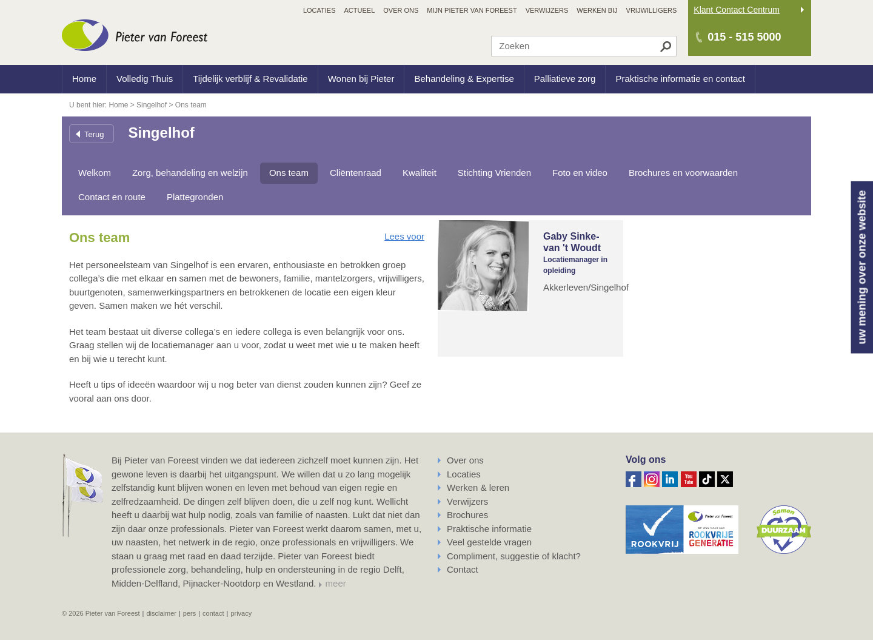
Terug (94, 134)
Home (84, 78)
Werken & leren (478, 487)
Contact (462, 569)
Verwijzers (467, 501)
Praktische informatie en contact (679, 78)
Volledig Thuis (144, 78)
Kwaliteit (419, 172)
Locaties (464, 474)
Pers (189, 613)
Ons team (289, 172)
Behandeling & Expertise (463, 78)
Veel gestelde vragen (489, 542)
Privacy (241, 613)
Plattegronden (195, 197)
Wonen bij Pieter (361, 78)
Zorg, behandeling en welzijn (190, 172)
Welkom (94, 172)
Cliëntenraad (355, 172)
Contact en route (112, 197)
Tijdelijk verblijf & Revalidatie (250, 78)
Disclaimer (161, 613)
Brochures (467, 515)
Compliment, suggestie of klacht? (514, 556)
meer (336, 583)
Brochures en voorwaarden (683, 172)
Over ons (465, 460)
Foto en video (579, 172)
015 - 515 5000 (744, 37)
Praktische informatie (489, 529)
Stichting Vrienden (494, 172)
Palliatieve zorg (565, 78)
